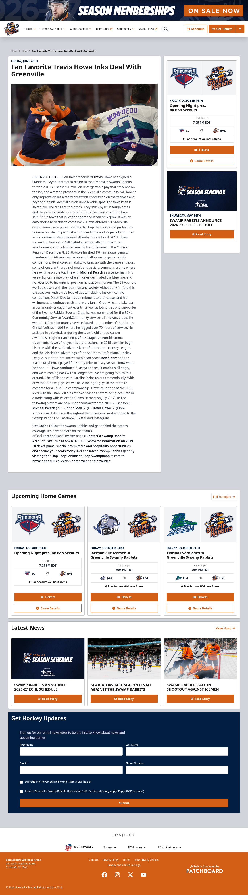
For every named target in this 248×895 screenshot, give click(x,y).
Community (126, 28)
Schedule (195, 29)
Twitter (69, 436)
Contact (93, 859)
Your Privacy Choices (147, 859)
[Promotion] (124, 10)
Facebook (50, 436)
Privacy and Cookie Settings (124, 865)
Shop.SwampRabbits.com (101, 456)
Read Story (201, 234)
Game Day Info (80, 28)
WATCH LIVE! (148, 28)
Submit (124, 803)
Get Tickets (222, 29)
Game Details (202, 161)
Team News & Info (53, 28)
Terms (126, 859)
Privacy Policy (110, 859)
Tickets (30, 28)
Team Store (104, 28)
